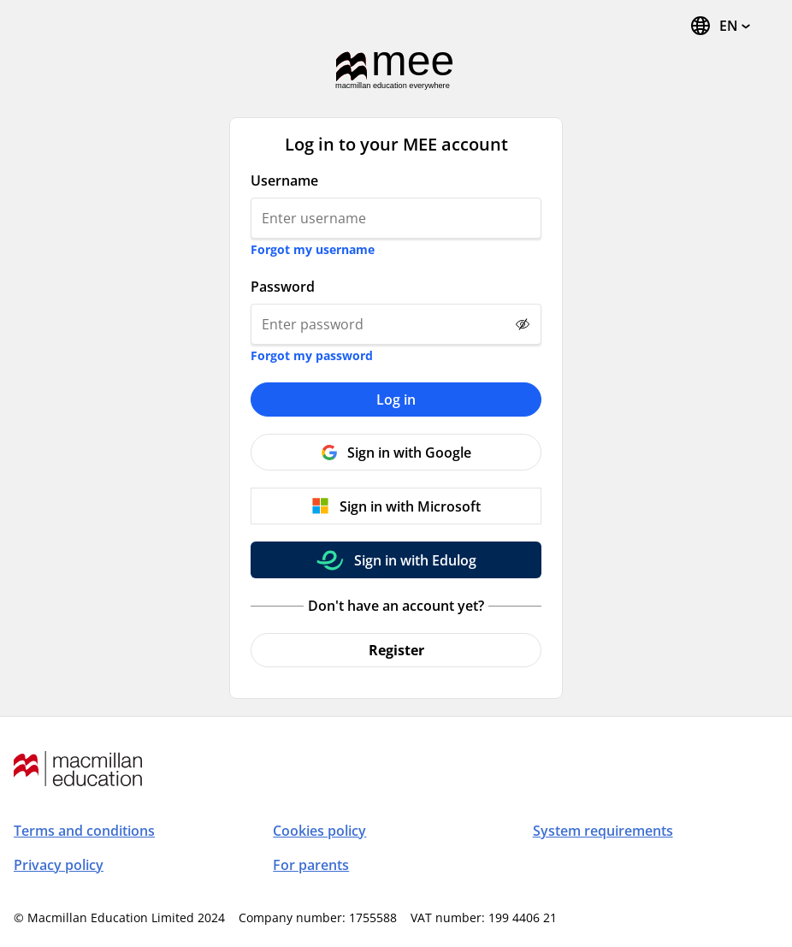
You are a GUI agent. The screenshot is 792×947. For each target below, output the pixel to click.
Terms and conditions (84, 830)
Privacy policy (58, 864)
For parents (311, 864)
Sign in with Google (409, 452)
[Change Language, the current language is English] (719, 25)
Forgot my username (313, 249)
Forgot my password (312, 355)
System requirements (603, 830)
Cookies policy (319, 830)
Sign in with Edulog (415, 560)
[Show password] (522, 324)
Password (283, 286)
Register (396, 650)
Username (284, 180)
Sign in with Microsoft (410, 506)
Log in (396, 399)
